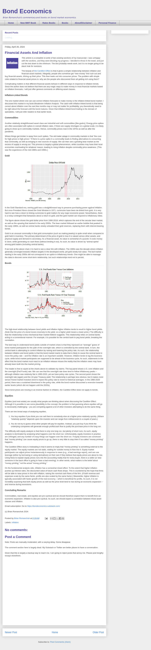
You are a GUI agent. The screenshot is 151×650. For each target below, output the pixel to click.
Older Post (98, 632)
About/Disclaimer (83, 23)
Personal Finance (107, 23)
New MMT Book (28, 23)
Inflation (15, 522)
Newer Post (11, 632)
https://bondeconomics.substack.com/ (43, 506)
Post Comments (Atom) (60, 642)
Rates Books (48, 23)
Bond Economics (27, 11)
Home (11, 23)
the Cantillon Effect (42, 71)
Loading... (9, 37)
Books (65, 23)
